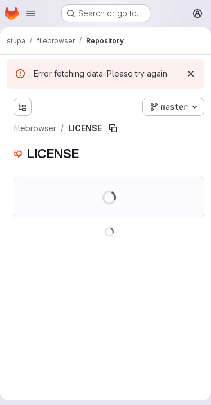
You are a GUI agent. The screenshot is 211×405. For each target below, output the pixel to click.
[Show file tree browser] (23, 107)
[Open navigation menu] (31, 13)
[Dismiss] (190, 73)
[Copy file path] (113, 128)
